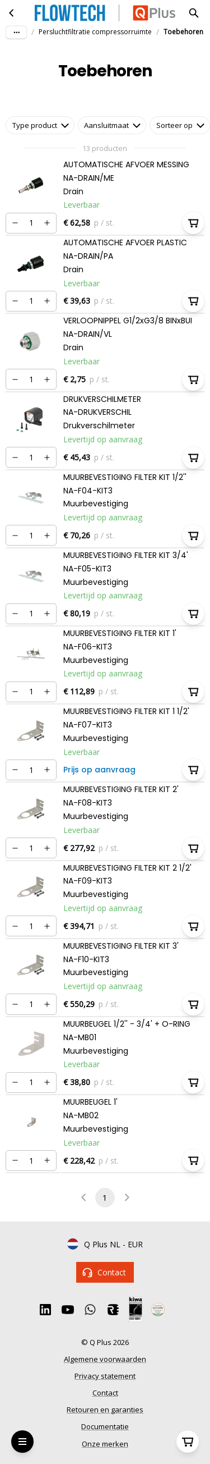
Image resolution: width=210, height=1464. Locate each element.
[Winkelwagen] (187, 1441)
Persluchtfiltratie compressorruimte (95, 31)
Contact (105, 1272)
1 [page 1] (105, 1197)
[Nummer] (31, 223)
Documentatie (105, 1426)
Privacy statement (105, 1376)
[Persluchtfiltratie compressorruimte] (12, 13)
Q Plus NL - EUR (105, 1244)
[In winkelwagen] (193, 223)
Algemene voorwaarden (105, 1359)
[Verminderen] (15, 222)
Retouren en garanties (105, 1409)
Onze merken (105, 1444)
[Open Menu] (22, 1441)
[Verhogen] (47, 222)
